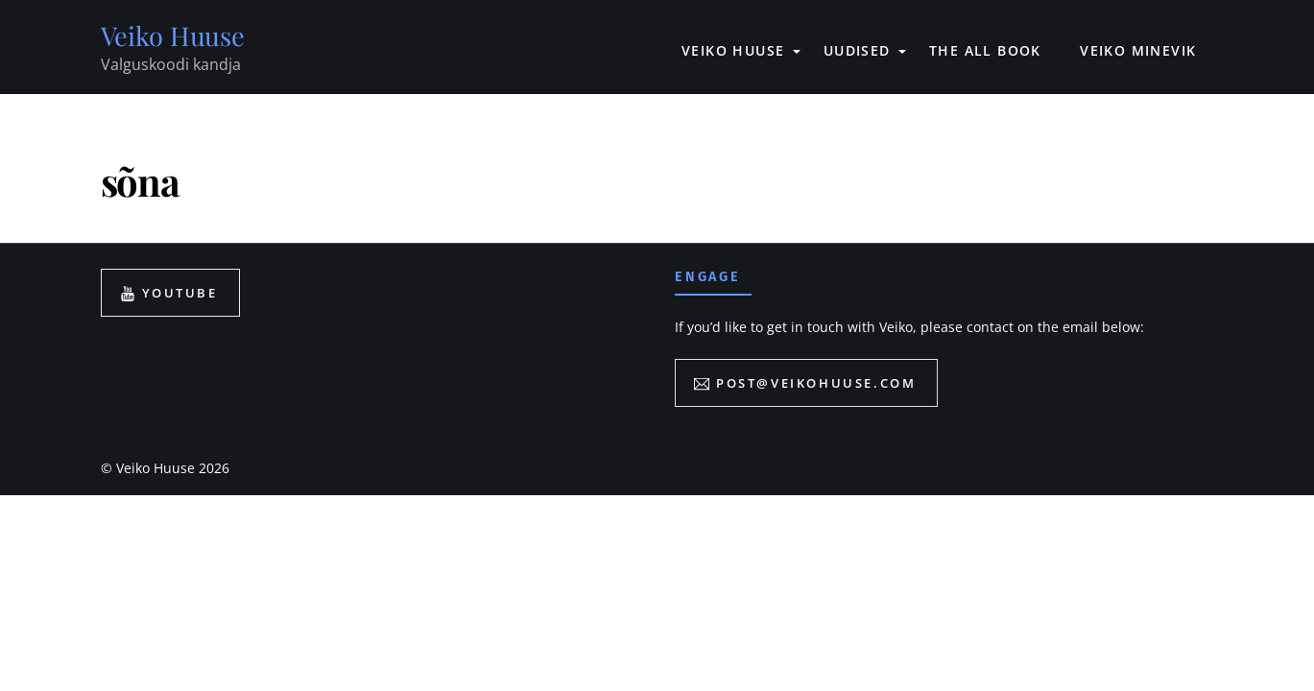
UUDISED (857, 50)
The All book (985, 50)
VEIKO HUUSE (732, 50)
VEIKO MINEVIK (1138, 50)
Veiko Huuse (155, 468)
